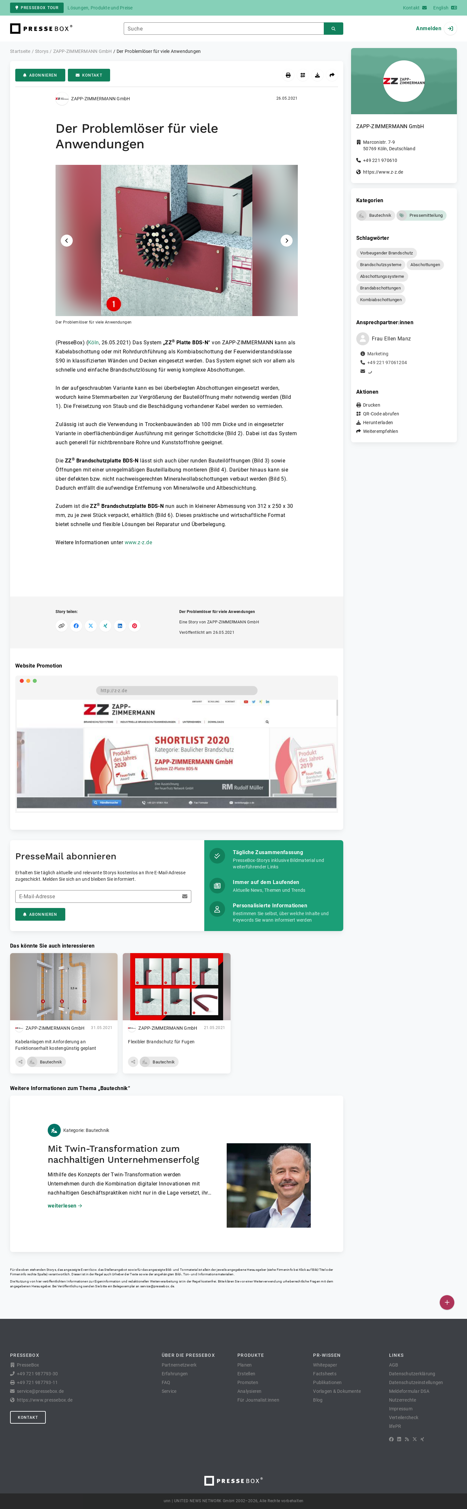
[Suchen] (333, 28)
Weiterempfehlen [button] (380, 431)
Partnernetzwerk (179, 1365)
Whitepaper (325, 1365)
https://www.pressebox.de (44, 1400)
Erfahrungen (175, 1373)
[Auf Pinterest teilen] (135, 626)
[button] (177, 245)
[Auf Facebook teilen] (76, 626)
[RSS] (407, 1439)
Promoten (247, 1382)
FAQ (166, 1382)
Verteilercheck (404, 1417)
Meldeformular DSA (409, 1391)
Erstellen (246, 1373)
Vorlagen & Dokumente (337, 1391)
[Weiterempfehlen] (332, 75)
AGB (393, 1365)
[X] (414, 1439)
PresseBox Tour (36, 8)
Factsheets (324, 1373)
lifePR (395, 1426)
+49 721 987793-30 (37, 1373)
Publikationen (327, 1382)
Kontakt (89, 75)
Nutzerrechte (402, 1400)
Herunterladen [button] (378, 422)
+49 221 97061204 (387, 362)
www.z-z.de (138, 542)
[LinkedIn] (399, 1439)
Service (169, 1391)
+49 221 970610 (380, 160)
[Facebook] (391, 1439)
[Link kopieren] (62, 626)
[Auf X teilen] (91, 626)
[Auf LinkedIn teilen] (120, 626)
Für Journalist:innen (258, 1400)
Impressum (400, 1408)
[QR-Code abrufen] (303, 75)
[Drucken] (288, 75)
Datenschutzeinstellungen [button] (416, 1382)
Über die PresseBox (188, 1355)
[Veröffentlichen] (447, 1302)
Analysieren (249, 1391)
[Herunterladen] (317, 75)
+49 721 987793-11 (37, 1382)
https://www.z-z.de (383, 172)
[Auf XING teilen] (105, 626)
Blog (317, 1400)
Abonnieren (40, 75)
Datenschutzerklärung (412, 1373)
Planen (244, 1365)
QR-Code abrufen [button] (381, 413)
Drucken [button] (371, 405)
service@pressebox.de (157, 1286)
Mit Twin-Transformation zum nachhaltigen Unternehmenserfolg (123, 1154)
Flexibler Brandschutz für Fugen (161, 1041)
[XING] (422, 1439)
